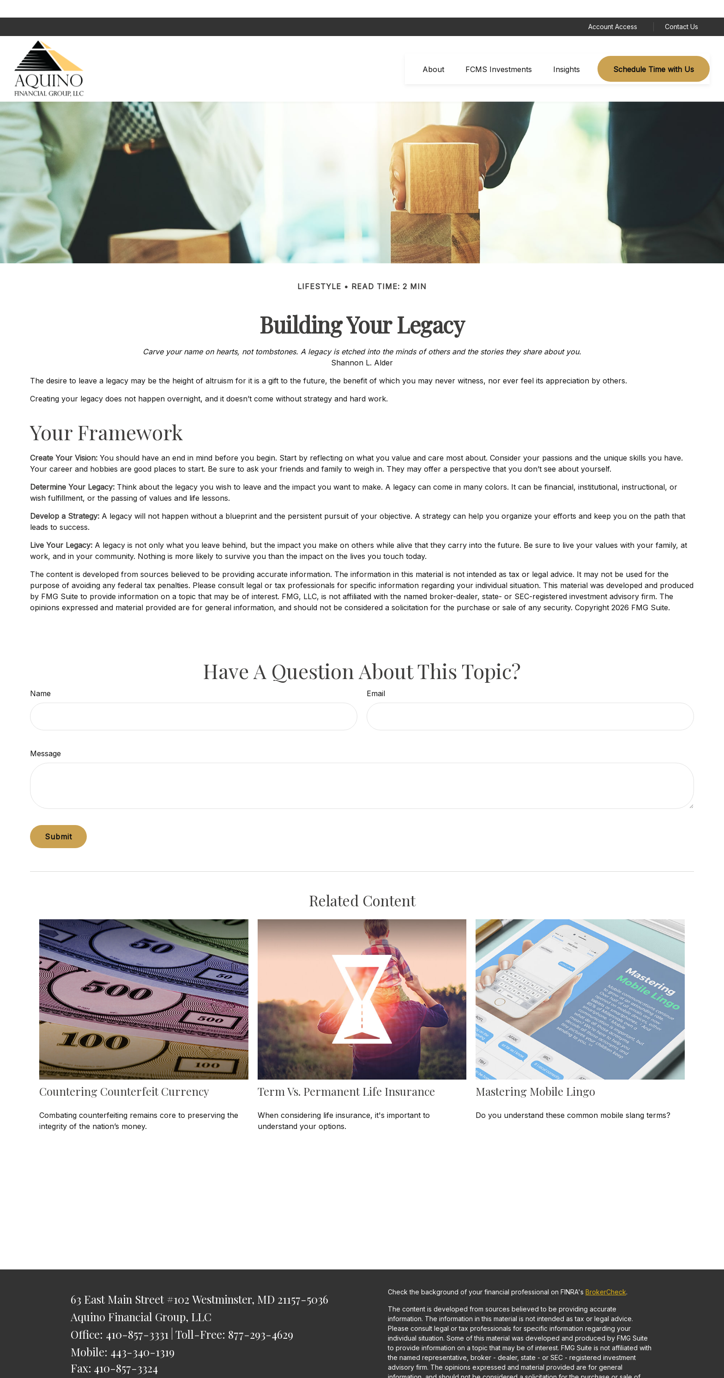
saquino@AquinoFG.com (130, 1366)
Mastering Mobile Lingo (535, 1073)
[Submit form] (58, 819)
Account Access (612, 9)
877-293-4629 (260, 1316)
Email (376, 676)
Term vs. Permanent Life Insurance (346, 1073)
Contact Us (681, 9)
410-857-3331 (137, 1316)
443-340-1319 (142, 1334)
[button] (433, 52)
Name (40, 676)
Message (45, 736)
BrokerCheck (605, 1275)
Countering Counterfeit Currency (124, 1073)
